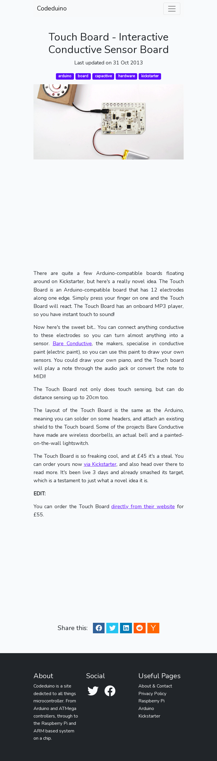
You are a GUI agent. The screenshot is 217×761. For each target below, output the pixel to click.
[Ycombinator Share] (153, 627)
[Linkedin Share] (126, 627)
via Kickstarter (100, 464)
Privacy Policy (152, 693)
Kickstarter (149, 716)
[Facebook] (110, 691)
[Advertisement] (108, 214)
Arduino (146, 708)
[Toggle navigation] (171, 9)
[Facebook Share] (99, 627)
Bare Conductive (72, 343)
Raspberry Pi (151, 701)
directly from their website (142, 506)
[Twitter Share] (112, 627)
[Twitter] (93, 691)
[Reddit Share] (139, 627)
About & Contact (155, 686)
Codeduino (52, 8)
